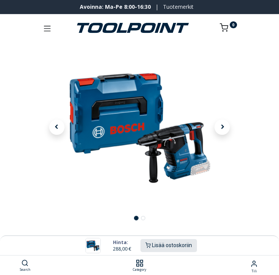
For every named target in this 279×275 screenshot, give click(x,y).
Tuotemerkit (178, 6)
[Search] (25, 263)
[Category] (139, 263)
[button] (57, 127)
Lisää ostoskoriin (168, 245)
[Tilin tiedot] (254, 263)
